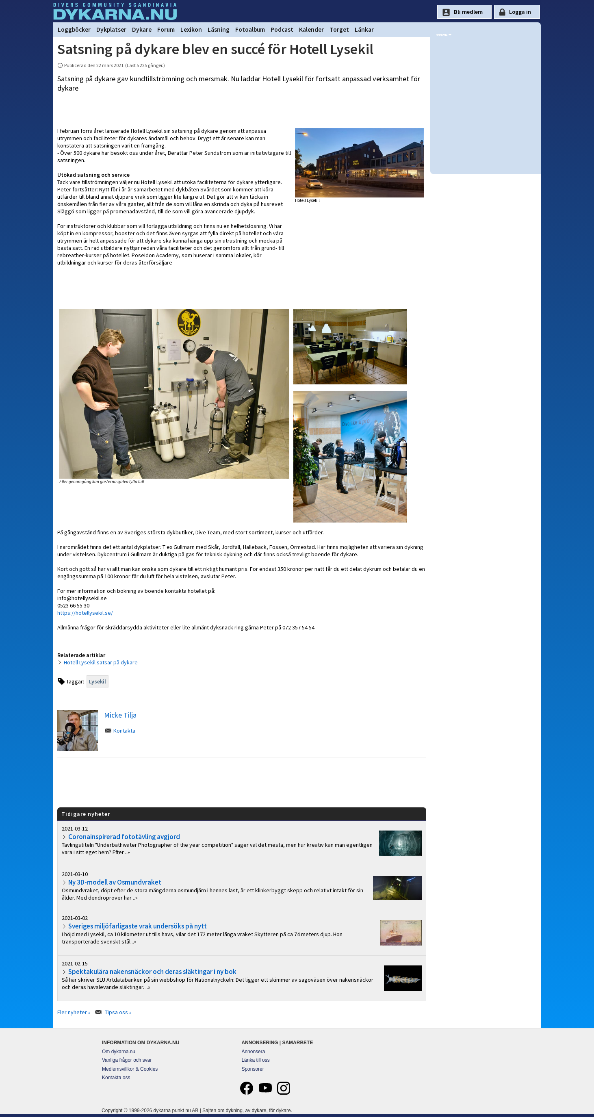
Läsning (219, 29)
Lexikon (191, 29)
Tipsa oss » (118, 1012)
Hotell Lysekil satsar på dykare (101, 662)
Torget (339, 29)
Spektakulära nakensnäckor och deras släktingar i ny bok (152, 971)
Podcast (282, 29)
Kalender (311, 29)
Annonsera (253, 1051)
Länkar (364, 29)
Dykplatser (111, 29)
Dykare (142, 29)
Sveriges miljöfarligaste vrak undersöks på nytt (137, 926)
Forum (166, 29)
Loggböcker (74, 29)
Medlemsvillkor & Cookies (130, 1069)
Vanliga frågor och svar (127, 1060)
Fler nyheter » (74, 1012)
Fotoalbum (250, 29)
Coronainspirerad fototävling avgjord (124, 836)
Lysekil (97, 681)
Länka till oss (255, 1060)
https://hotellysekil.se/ (85, 612)
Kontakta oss (116, 1077)
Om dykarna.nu (118, 1051)
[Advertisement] (242, 781)
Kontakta (124, 730)
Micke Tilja (120, 715)
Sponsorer (252, 1069)
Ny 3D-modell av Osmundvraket (114, 882)
